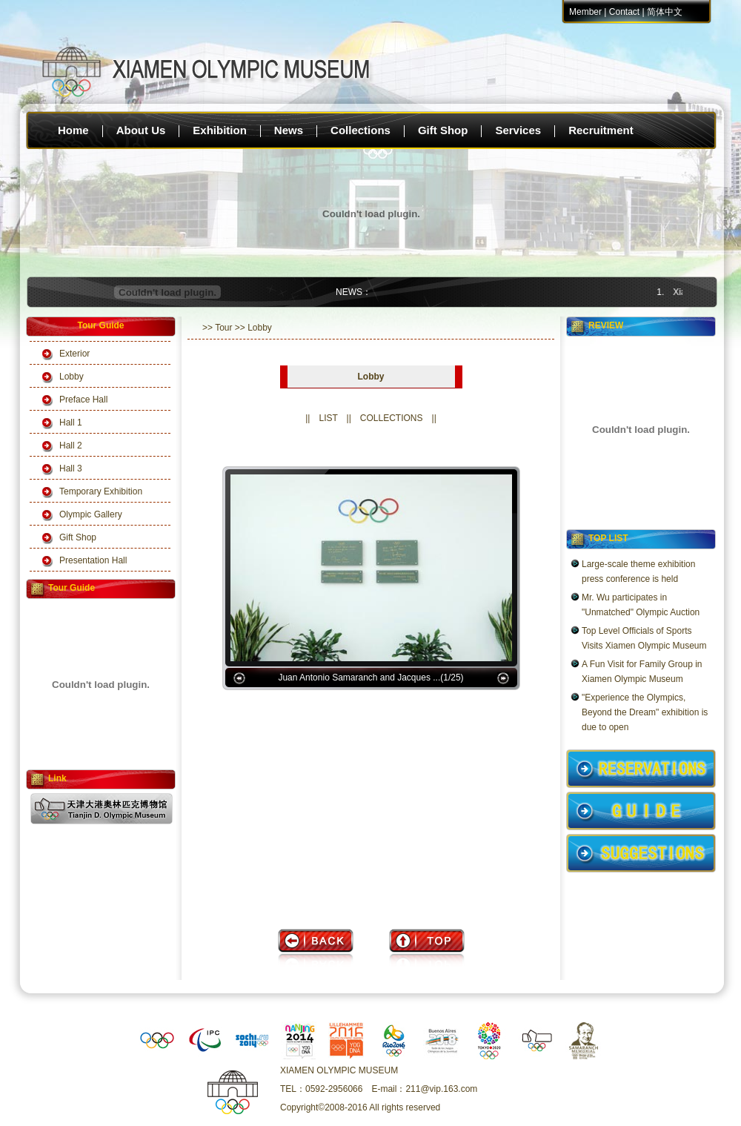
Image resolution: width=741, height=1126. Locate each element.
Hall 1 (70, 422)
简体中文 (664, 12)
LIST (328, 418)
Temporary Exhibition (100, 491)
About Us (141, 130)
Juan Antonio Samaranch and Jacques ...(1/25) (370, 677)
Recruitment (601, 130)
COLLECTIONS (391, 418)
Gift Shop (443, 130)
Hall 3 (70, 468)
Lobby (71, 376)
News (288, 130)
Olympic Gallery (90, 514)
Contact (624, 12)
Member (585, 12)
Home (73, 130)
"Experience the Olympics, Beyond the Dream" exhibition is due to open (645, 712)
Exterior (74, 353)
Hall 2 (70, 445)
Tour (223, 327)
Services (518, 130)
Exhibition (220, 130)
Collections (360, 130)
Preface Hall (83, 399)
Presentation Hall (93, 560)
